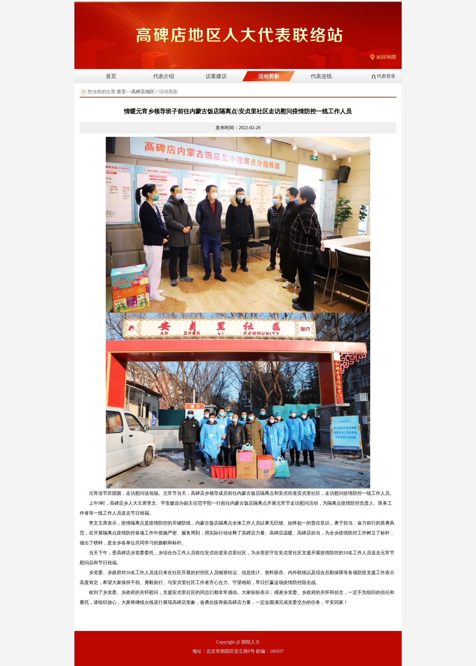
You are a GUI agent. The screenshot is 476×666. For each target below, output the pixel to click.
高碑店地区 (142, 91)
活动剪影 (268, 76)
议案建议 (216, 76)
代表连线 (321, 76)
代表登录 (386, 76)
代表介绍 (163, 76)
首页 (111, 76)
